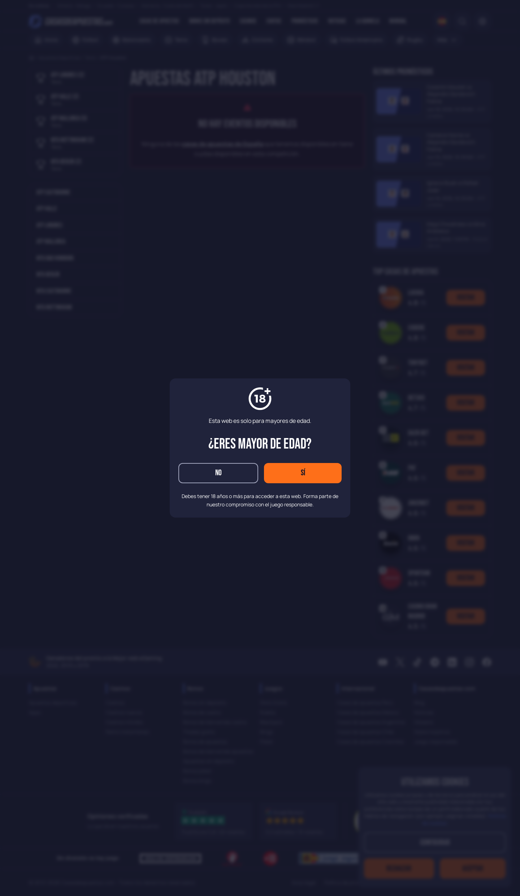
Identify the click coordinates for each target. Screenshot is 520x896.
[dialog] (260, 448)
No (218, 473)
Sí (303, 473)
